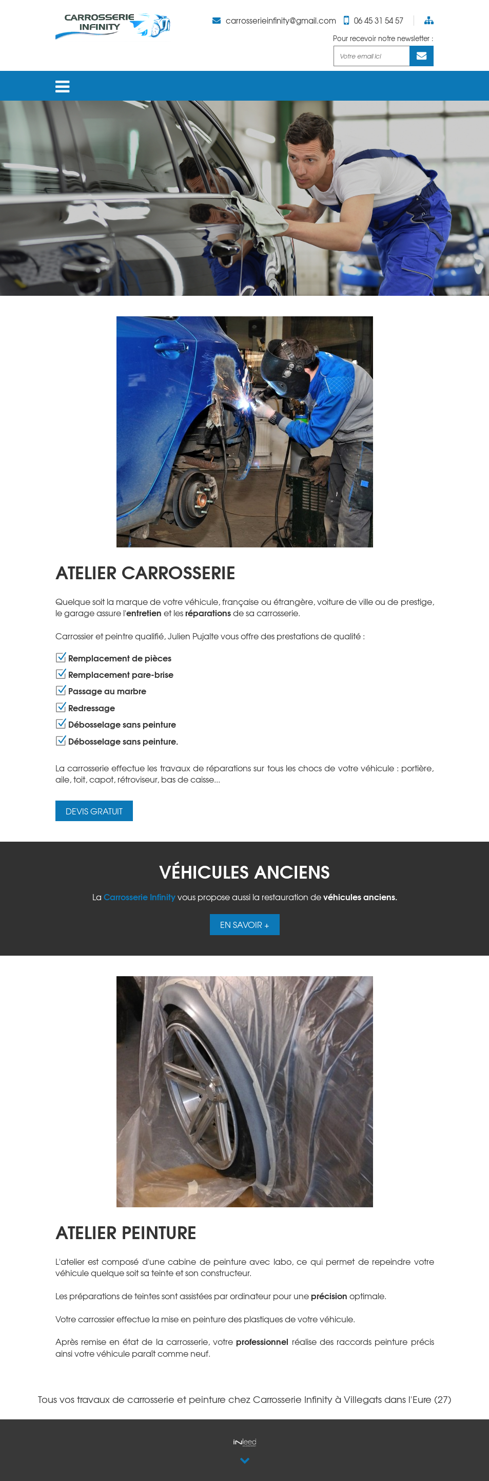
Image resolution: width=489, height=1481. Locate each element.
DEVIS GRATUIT (94, 811)
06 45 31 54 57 (378, 20)
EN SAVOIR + (244, 924)
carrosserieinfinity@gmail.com (281, 20)
